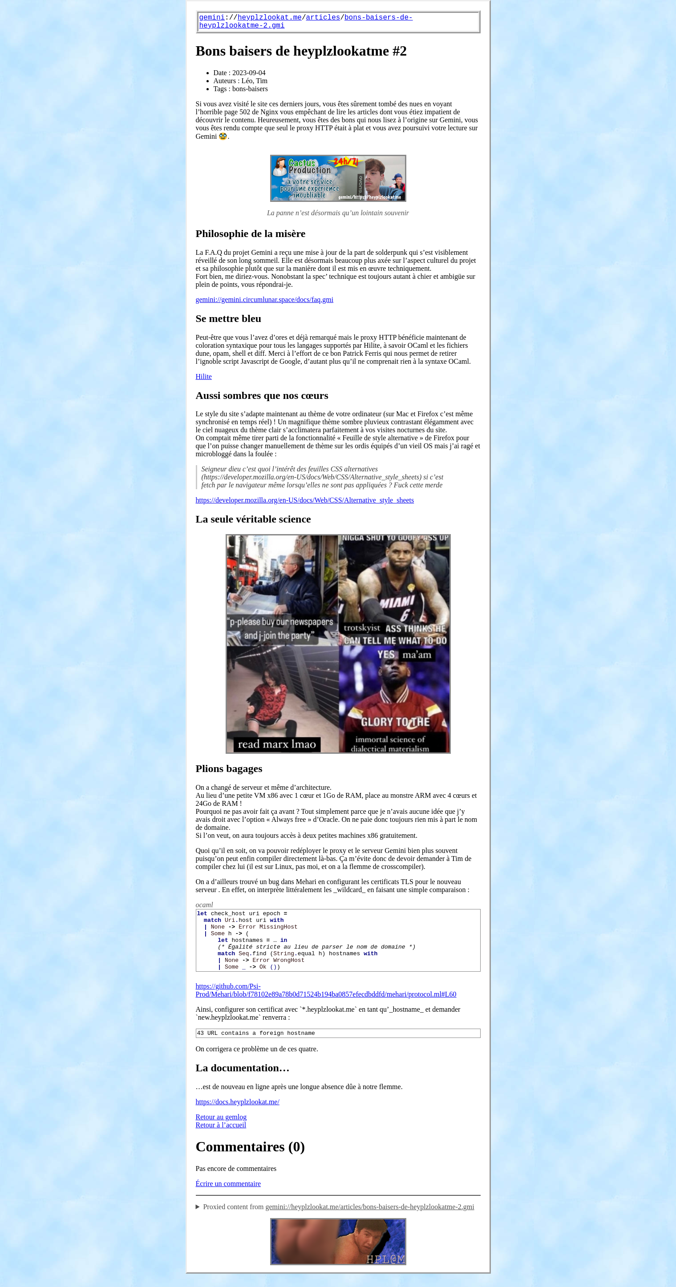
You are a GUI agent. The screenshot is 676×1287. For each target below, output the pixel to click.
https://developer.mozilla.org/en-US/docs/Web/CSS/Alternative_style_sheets (305, 500)
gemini (212, 18)
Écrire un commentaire (228, 1197)
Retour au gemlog (221, 1130)
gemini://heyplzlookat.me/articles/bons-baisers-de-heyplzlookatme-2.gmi (369, 1220)
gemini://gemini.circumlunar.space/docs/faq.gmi (265, 299)
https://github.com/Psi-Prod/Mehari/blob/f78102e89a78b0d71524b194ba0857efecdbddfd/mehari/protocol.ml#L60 (326, 1002)
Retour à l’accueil (221, 1138)
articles (323, 18)
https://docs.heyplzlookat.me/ (237, 1115)
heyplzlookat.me (270, 18)
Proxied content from (338, 1220)
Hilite (204, 376)
